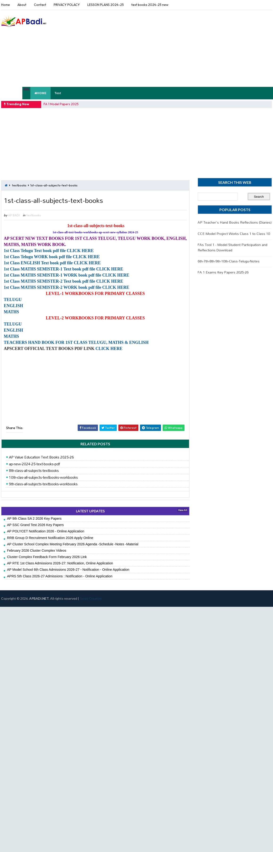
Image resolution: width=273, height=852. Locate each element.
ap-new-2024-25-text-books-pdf (34, 464)
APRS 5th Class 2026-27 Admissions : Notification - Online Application (59, 576)
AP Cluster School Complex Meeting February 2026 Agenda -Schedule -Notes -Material (72, 544)
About (21, 5)
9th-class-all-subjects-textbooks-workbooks (43, 484)
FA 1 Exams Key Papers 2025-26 (223, 272)
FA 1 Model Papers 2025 (61, 104)
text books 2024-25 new (150, 5)
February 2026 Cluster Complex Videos (36, 550)
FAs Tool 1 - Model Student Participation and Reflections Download (232, 247)
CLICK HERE (109, 348)
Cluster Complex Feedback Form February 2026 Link (47, 557)
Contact (40, 5)
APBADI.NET (39, 598)
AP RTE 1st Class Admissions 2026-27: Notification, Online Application (60, 563)
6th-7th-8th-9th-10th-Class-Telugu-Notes (229, 261)
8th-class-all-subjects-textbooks (34, 471)
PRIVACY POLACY (67, 5)
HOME (40, 93)
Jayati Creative (91, 598)
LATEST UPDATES (90, 511)
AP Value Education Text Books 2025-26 (41, 457)
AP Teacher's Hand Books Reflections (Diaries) (235, 222)
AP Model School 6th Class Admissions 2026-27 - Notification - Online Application (68, 569)
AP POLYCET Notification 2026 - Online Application (45, 531)
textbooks (19, 185)
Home (5, 5)
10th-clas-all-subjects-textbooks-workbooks (43, 477)
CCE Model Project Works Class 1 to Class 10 (234, 233)
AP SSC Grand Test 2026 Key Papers (35, 525)
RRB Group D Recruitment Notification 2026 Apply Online (50, 538)
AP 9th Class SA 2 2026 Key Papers (34, 518)
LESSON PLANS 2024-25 (105, 5)
